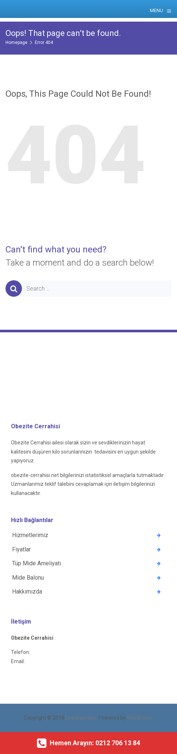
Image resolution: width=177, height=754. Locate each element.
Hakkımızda (27, 591)
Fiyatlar (21, 549)
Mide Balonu (28, 577)
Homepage (16, 42)
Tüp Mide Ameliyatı (36, 563)
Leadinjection (80, 718)
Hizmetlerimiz (30, 535)
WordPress (139, 718)
